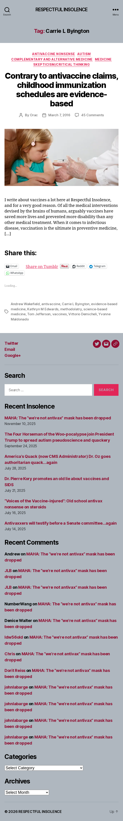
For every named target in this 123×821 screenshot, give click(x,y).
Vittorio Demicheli (82, 314)
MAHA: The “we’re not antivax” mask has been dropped (57, 418)
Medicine (103, 59)
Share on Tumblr (56, 266)
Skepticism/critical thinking (61, 64)
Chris (9, 653)
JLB (8, 570)
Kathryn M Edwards (42, 309)
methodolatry (71, 309)
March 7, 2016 (59, 115)
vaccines (59, 314)
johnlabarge (16, 687)
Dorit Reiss (14, 670)
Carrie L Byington (75, 304)
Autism (84, 54)
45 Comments (92, 115)
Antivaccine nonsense (53, 54)
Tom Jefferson (39, 314)
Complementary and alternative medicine (52, 59)
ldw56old (13, 637)
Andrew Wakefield (25, 304)
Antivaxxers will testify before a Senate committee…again (60, 523)
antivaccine (50, 304)
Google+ (12, 355)
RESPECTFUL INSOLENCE (62, 9)
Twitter (11, 343)
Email (9, 349)
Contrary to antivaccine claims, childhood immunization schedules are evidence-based (62, 89)
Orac (34, 115)
